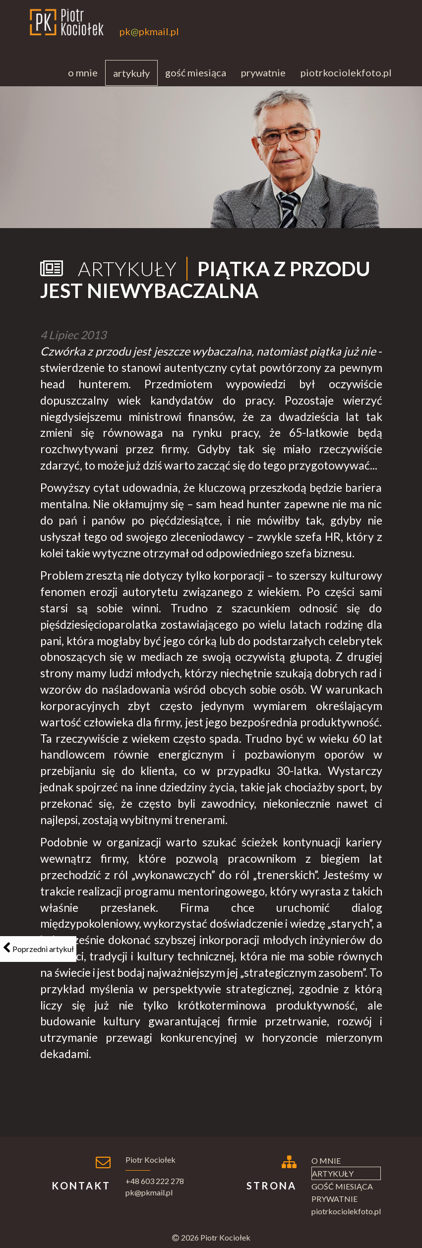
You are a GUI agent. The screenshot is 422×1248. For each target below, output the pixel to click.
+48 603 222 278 (154, 1181)
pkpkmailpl (149, 31)
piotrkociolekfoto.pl (346, 72)
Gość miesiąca (195, 72)
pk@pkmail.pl (149, 1192)
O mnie (83, 72)
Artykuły (131, 73)
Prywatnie (263, 72)
